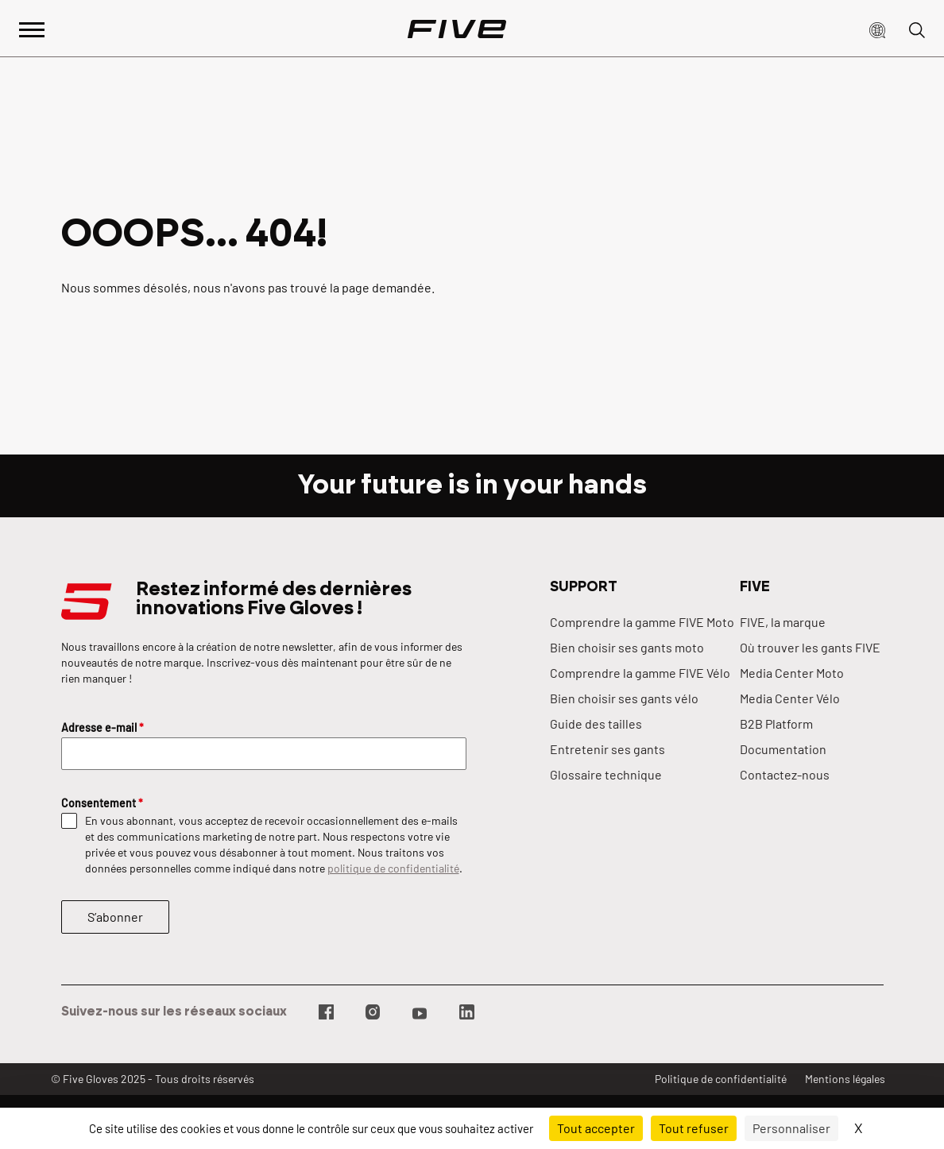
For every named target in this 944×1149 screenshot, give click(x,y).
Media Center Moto (792, 672)
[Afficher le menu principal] (31, 28)
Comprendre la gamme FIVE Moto (642, 621)
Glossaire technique (606, 774)
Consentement (102, 803)
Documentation (783, 748)
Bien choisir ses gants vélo (624, 698)
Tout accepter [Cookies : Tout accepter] (596, 1127)
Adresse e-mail (102, 727)
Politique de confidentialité (721, 1078)
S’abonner (115, 916)
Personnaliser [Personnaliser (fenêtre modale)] (791, 1127)
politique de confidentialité (393, 868)
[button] (877, 29)
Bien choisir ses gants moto (627, 647)
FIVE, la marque (783, 621)
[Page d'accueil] (457, 28)
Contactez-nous (785, 774)
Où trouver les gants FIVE (810, 647)
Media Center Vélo (790, 698)
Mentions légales (845, 1078)
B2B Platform (776, 723)
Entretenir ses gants (607, 748)
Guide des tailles (596, 723)
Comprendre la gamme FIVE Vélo (640, 672)
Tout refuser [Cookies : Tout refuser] (694, 1127)
